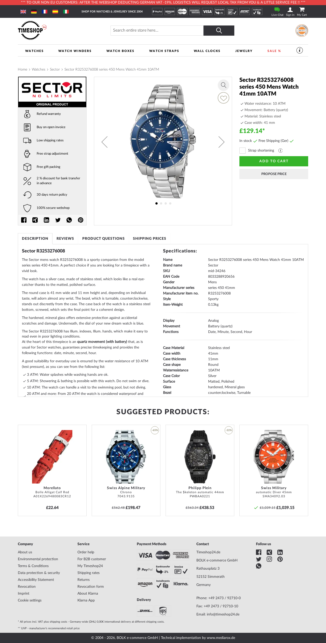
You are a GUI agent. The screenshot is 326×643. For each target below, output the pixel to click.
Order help (85, 552)
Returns (83, 580)
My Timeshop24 (90, 566)
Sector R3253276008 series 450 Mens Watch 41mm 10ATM (111, 69)
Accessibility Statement (36, 580)
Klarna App (86, 600)
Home (22, 69)
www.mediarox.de (221, 638)
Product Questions (103, 238)
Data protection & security (39, 573)
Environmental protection (38, 559)
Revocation (27, 586)
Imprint (23, 593)
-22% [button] (229, 430)
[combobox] (157, 30)
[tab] (35, 238)
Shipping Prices (150, 238)
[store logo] (55, 30)
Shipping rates (88, 573)
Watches (38, 69)
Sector (55, 69)
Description (35, 238)
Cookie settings (30, 600)
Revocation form (90, 586)
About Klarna (87, 593)
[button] (104, 142)
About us (25, 552)
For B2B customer (91, 559)
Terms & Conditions (33, 566)
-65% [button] (155, 430)
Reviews (65, 238)
